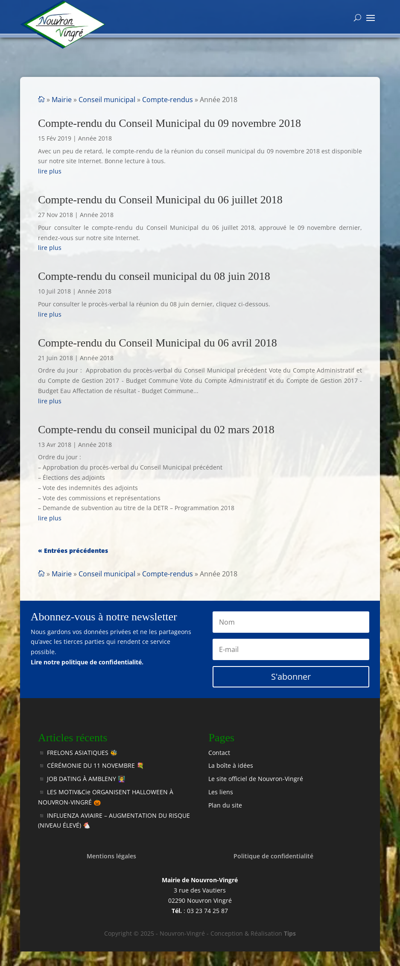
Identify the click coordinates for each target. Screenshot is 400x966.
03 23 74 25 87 (207, 911)
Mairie (62, 99)
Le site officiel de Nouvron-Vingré (255, 779)
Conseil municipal (107, 99)
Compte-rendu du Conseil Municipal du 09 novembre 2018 (169, 123)
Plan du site (225, 805)
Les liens (220, 792)
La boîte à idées (230, 765)
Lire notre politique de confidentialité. (87, 662)
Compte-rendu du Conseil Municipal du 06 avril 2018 (157, 343)
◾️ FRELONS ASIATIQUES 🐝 (77, 753)
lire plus (49, 171)
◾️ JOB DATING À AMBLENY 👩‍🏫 (81, 779)
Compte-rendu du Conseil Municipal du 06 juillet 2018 (160, 200)
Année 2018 (95, 138)
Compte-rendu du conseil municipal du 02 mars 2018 (156, 429)
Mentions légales (111, 856)
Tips (290, 933)
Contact (219, 753)
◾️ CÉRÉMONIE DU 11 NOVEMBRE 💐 (91, 765)
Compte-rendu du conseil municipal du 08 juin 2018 (154, 276)
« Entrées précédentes (73, 550)
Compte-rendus (167, 99)
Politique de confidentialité (273, 856)
